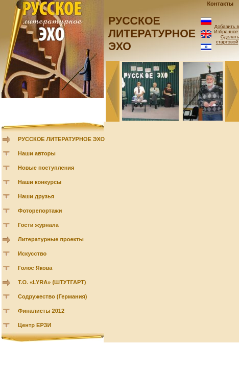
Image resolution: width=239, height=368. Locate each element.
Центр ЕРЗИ (34, 325)
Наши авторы (37, 153)
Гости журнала (38, 225)
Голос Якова (35, 268)
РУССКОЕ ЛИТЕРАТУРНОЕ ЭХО (61, 139)
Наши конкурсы (39, 182)
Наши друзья (36, 196)
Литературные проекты (51, 239)
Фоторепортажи (40, 211)
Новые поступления (46, 168)
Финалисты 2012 (41, 311)
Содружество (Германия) (52, 296)
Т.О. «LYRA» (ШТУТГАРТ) (52, 282)
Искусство (32, 253)
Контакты (220, 4)
